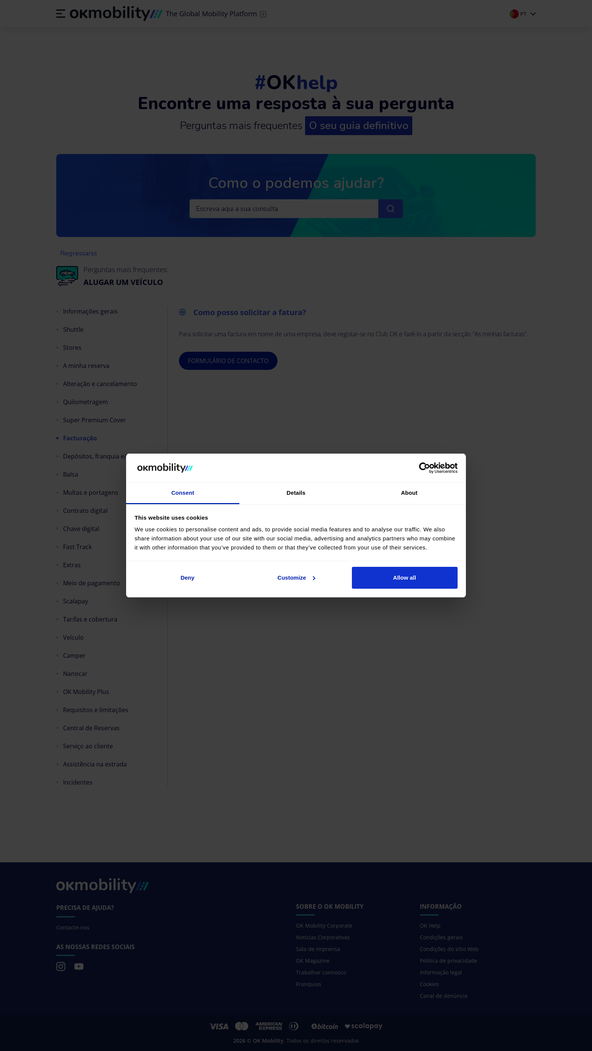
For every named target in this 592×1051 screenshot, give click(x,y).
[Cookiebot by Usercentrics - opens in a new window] (425, 468)
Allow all (404, 577)
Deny (187, 577)
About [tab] (409, 492)
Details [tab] (296, 492)
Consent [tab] (182, 492)
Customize (296, 577)
